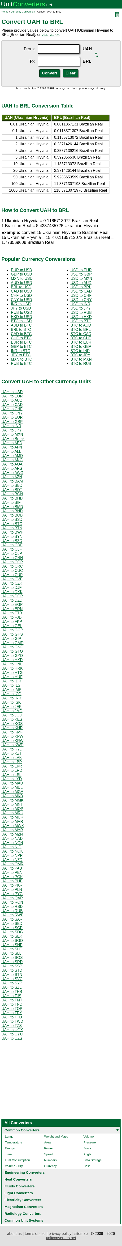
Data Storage (92, 1160)
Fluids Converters (19, 1186)
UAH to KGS (12, 724)
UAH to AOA (11, 464)
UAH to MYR (12, 830)
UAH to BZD (11, 541)
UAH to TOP (11, 1009)
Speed (48, 1154)
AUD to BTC (21, 325)
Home (4, 11)
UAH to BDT (11, 490)
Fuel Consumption (17, 1160)
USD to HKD (81, 317)
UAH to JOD (11, 715)
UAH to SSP (11, 966)
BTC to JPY (80, 355)
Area (47, 1142)
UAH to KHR (12, 728)
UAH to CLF (11, 549)
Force (87, 1148)
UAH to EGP (12, 605)
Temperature (13, 1142)
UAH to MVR (12, 821)
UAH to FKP (11, 622)
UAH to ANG (12, 460)
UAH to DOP (12, 596)
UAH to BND (12, 511)
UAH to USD (12, 392)
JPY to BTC (20, 355)
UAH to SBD (11, 924)
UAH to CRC (12, 566)
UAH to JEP (11, 707)
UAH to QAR (12, 898)
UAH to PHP (11, 881)
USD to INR (80, 304)
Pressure (89, 1142)
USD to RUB (81, 312)
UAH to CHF (11, 409)
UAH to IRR (11, 698)
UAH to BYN (11, 537)
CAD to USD (21, 291)
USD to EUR (81, 270)
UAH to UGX (12, 1030)
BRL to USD (21, 287)
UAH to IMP (11, 690)
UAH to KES (11, 719)
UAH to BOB (12, 515)
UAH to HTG (12, 673)
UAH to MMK (12, 800)
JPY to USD (21, 308)
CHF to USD (21, 295)
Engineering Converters (24, 1172)
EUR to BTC (21, 342)
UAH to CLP (11, 554)
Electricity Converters (22, 1200)
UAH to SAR (11, 919)
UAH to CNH (12, 558)
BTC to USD (21, 321)
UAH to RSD (12, 907)
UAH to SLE (11, 949)
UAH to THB (11, 992)
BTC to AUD (80, 325)
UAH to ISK (11, 702)
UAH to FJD (11, 617)
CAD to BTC (21, 334)
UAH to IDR (11, 681)
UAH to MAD (12, 783)
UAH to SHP (11, 945)
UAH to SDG (12, 932)
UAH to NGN (12, 843)
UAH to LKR (11, 766)
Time (8, 1154)
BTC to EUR (80, 342)
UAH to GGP (12, 630)
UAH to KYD (11, 749)
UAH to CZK (11, 583)
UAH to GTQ (12, 651)
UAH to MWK (12, 826)
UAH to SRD (12, 962)
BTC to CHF (80, 338)
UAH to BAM (12, 481)
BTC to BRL (80, 330)
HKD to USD (21, 317)
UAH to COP (12, 562)
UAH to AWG (12, 473)
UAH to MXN (12, 434)
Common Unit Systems (23, 1220)
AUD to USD (21, 283)
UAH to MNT (12, 804)
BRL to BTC (21, 330)
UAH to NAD (12, 838)
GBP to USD (21, 274)
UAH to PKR (11, 885)
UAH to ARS (11, 468)
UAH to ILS (10, 685)
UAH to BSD (11, 519)
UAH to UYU (12, 1034)
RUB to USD (21, 312)
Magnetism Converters (23, 1207)
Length (9, 1136)
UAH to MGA (12, 792)
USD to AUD (81, 283)
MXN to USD (22, 278)
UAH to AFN (11, 447)
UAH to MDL (12, 787)
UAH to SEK (11, 936)
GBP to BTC (21, 347)
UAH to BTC (11, 524)
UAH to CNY (12, 413)
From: (29, 49)
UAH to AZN (11, 477)
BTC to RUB (80, 364)
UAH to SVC (11, 979)
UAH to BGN (12, 494)
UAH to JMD (11, 711)
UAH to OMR (12, 864)
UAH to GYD (12, 656)
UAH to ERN (12, 609)
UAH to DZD (11, 600)
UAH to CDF (11, 545)
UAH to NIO (11, 847)
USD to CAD (81, 291)
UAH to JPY (11, 430)
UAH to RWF (12, 915)
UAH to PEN (11, 873)
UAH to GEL (11, 626)
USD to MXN (81, 278)
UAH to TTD (11, 1017)
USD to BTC (80, 321)
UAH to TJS (11, 996)
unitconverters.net (61, 1238)
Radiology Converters (22, 1214)
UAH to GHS (12, 634)
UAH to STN (11, 975)
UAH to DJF (11, 588)
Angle (87, 1154)
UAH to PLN (11, 890)
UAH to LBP (11, 762)
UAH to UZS (11, 1038)
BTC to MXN (81, 359)
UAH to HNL (11, 664)
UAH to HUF (11, 677)
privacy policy (60, 1234)
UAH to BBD (11, 485)
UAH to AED (11, 443)
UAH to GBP (12, 422)
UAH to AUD (11, 400)
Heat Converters (18, 1179)
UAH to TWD (12, 1021)
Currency (50, 1166)
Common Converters (21, 1130)
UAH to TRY (11, 1013)
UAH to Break (13, 439)
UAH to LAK (11, 758)
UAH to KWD (12, 745)
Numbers (50, 1160)
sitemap (81, 1234)
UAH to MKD (12, 796)
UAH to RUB (12, 911)
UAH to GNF (12, 647)
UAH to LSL (11, 775)
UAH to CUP (12, 575)
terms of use (35, 1234)
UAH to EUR (12, 396)
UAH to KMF (12, 732)
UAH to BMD (12, 507)
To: (32, 61)
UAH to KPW (12, 736)
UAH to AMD (12, 456)
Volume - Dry (14, 1166)
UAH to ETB (11, 613)
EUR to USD (21, 270)
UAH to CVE (11, 579)
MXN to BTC (21, 359)
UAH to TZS (11, 1026)
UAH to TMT (11, 1000)
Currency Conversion (23, 11)
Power (48, 1148)
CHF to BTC (21, 338)
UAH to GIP (11, 639)
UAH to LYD (11, 779)
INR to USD (21, 304)
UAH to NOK (12, 851)
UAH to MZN (12, 834)
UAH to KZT (11, 753)
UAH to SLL (11, 953)
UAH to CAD (12, 405)
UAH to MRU (12, 813)
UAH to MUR (12, 817)
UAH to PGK (12, 877)
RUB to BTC (21, 364)
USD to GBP (81, 274)
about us (14, 1234)
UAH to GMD (12, 643)
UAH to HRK (12, 668)
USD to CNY (81, 300)
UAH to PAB (11, 868)
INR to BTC (20, 351)
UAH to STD (11, 970)
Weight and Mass (56, 1136)
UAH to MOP (12, 809)
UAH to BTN (11, 528)
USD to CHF (81, 295)
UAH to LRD (11, 770)
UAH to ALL (11, 451)
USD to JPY (80, 308)
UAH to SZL (11, 987)
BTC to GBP (80, 347)
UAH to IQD (11, 694)
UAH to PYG (12, 894)
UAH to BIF (11, 502)
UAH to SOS (12, 958)
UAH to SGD (12, 941)
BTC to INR (80, 351)
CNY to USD (21, 300)
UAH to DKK (11, 592)
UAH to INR (11, 426)
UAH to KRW (12, 741)
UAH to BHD (12, 498)
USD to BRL (80, 287)
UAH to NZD (11, 860)
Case (87, 1166)
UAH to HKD (12, 660)
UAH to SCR (12, 928)
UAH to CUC (12, 571)
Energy (10, 1148)
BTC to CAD (80, 334)
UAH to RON (12, 902)
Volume (88, 1136)
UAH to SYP (11, 983)
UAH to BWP (12, 532)
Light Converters (18, 1193)
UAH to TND (11, 1004)
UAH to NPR (12, 856)
